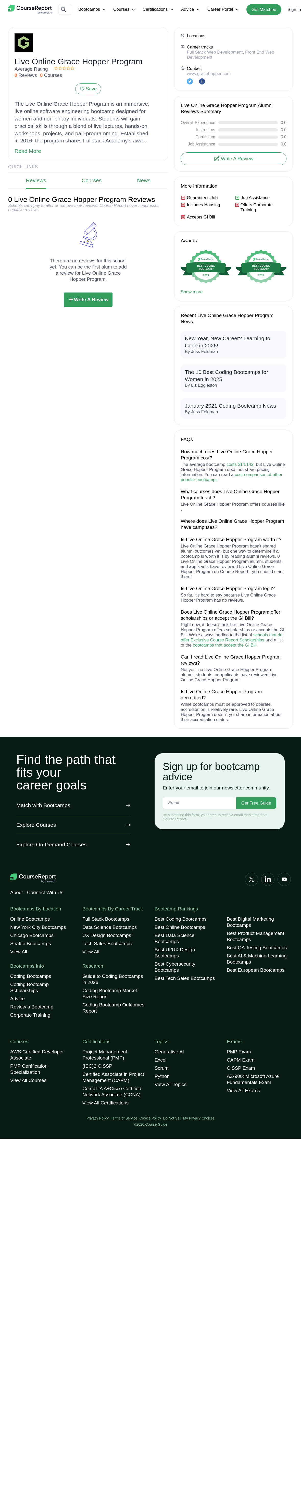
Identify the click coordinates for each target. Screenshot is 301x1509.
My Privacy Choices (199, 1118)
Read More (28, 151)
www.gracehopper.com (209, 73)
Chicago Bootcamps (32, 935)
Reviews (36, 180)
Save (88, 88)
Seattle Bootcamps (30, 943)
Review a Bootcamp (31, 1006)
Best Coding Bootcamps (181, 919)
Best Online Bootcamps (180, 927)
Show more (192, 291)
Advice (191, 9)
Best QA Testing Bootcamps (257, 947)
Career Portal (223, 9)
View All (18, 951)
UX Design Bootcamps (106, 935)
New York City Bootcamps (38, 927)
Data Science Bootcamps (109, 927)
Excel (160, 1060)
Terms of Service (124, 1118)
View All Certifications (105, 1102)
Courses (124, 9)
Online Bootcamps (30, 919)
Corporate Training (30, 1015)
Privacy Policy (97, 1118)
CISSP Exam (241, 1068)
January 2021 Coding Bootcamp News (230, 406)
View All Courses (28, 1080)
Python (162, 1076)
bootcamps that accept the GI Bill (224, 645)
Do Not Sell (172, 1118)
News (143, 180)
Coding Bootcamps (30, 976)
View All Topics (170, 1084)
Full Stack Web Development (215, 52)
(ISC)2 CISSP (97, 1066)
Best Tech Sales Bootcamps (185, 978)
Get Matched (264, 9)
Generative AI (169, 1051)
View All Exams (243, 1090)
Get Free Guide (256, 803)
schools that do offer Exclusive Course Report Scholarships (231, 637)
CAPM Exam (241, 1060)
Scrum (162, 1068)
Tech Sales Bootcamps (107, 943)
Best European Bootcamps (255, 970)
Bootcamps (92, 9)
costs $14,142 (240, 464)
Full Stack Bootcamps (105, 919)
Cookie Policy (150, 1118)
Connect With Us (45, 892)
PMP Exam (239, 1051)
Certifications (159, 9)
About (16, 892)
